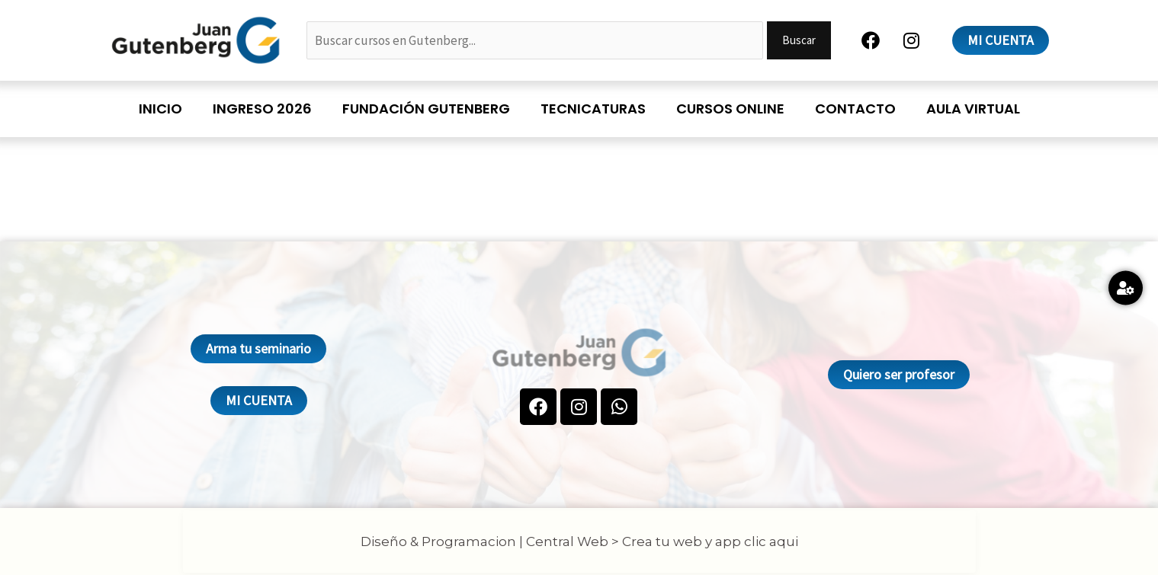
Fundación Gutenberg (426, 108)
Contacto (855, 108)
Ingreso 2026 (262, 108)
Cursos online (730, 108)
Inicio (160, 108)
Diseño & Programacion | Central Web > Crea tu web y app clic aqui (579, 541)
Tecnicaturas (593, 108)
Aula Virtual (973, 108)
